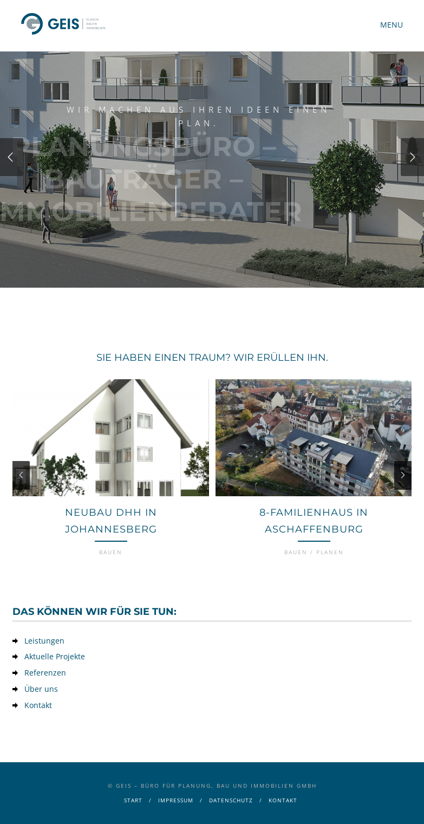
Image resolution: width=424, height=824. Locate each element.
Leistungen (44, 640)
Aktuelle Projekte (54, 656)
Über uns (41, 689)
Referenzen (45, 672)
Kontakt (38, 705)
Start (133, 800)
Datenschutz (231, 800)
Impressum (175, 800)
